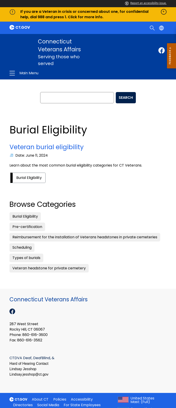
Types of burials (26, 257)
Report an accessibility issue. (146, 3)
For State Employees (82, 405)
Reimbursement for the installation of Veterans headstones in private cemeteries (84, 237)
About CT (40, 399)
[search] (152, 27)
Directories (23, 405)
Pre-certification (27, 226)
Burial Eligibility (29, 177)
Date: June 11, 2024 (31, 155)
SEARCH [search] (126, 97)
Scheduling (22, 247)
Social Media (48, 405)
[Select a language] (162, 27)
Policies (59, 399)
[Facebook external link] (161, 50)
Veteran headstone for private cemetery (49, 268)
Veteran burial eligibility (46, 147)
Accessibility (82, 399)
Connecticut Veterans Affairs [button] (53, 73)
